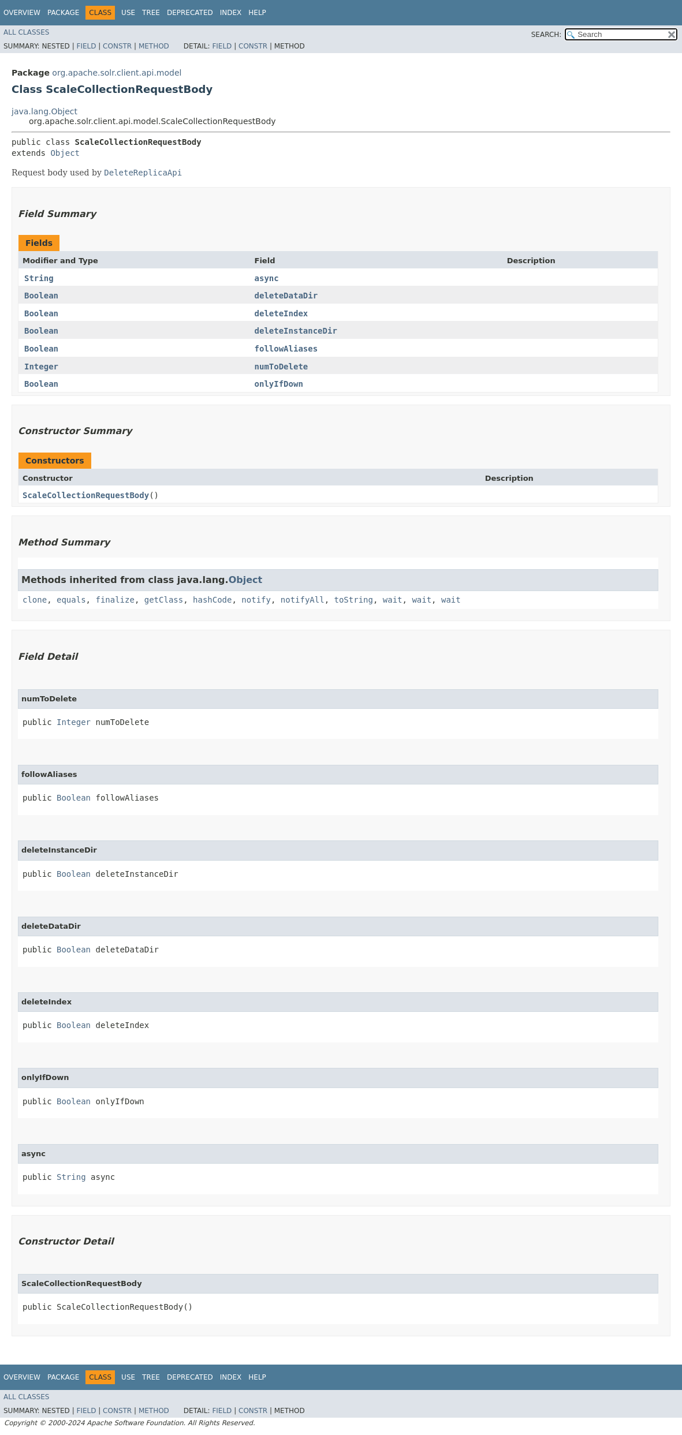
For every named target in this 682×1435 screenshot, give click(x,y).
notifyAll (303, 599)
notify (256, 599)
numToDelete (281, 366)
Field (86, 46)
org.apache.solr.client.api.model (116, 72)
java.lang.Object (44, 111)
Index (231, 13)
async (267, 278)
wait (393, 599)
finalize (114, 599)
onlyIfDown (279, 383)
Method (154, 46)
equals (71, 599)
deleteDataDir (286, 295)
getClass (163, 599)
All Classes (26, 32)
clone (35, 599)
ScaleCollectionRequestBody (86, 495)
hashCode (212, 599)
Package (63, 13)
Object (65, 153)
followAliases (286, 348)
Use (128, 13)
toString (353, 599)
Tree (151, 13)
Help (257, 13)
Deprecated (190, 13)
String (39, 278)
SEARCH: (546, 35)
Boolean (41, 295)
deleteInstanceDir (296, 330)
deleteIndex (281, 313)
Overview (21, 13)
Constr (117, 46)
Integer (41, 366)
